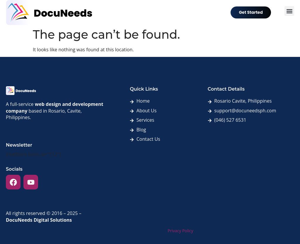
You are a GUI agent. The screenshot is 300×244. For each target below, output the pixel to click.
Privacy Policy (180, 230)
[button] (289, 11)
